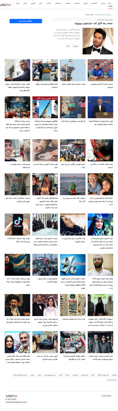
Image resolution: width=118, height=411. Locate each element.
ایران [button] (92, 375)
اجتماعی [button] (76, 3)
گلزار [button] (68, 46)
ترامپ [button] (32, 375)
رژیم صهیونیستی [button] (50, 375)
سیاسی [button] (103, 3)
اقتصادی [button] (94, 3)
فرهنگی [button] (67, 3)
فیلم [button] (17, 3)
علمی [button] (40, 3)
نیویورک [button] (75, 46)
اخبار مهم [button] (110, 4)
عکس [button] (25, 3)
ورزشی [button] (85, 3)
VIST (11, 395)
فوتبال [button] (114, 375)
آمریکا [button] (67, 375)
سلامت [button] (48, 3)
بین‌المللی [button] (58, 3)
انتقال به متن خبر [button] (26, 21)
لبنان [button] (39, 375)
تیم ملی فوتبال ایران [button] (20, 375)
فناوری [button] (33, 3)
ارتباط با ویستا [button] (106, 396)
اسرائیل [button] (75, 375)
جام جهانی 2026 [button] (103, 375)
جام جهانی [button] (84, 375)
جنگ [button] (60, 375)
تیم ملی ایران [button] (111, 380)
